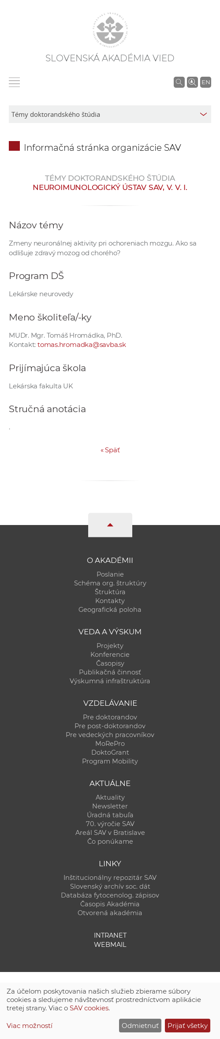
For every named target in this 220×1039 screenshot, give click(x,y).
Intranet (110, 935)
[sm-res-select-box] (110, 114)
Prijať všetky (188, 1025)
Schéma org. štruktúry (110, 583)
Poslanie (110, 574)
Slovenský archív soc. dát (110, 886)
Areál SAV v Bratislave (110, 833)
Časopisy (110, 663)
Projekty (110, 646)
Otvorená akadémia (110, 913)
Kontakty (110, 601)
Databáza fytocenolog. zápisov (110, 895)
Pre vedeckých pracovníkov (110, 735)
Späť (110, 450)
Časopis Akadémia (110, 904)
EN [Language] (205, 82)
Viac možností (29, 1025)
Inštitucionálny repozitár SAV (110, 878)
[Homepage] (110, 30)
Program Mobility (110, 761)
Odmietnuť (140, 1025)
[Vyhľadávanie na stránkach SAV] (179, 82)
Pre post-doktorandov (110, 726)
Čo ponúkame (110, 841)
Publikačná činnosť (110, 672)
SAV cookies (89, 1008)
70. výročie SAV (110, 824)
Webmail (110, 945)
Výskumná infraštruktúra (110, 681)
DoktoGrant (110, 752)
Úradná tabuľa (110, 815)
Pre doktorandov (110, 717)
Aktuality (110, 797)
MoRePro (110, 744)
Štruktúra (110, 592)
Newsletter (110, 806)
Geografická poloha (110, 610)
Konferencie (110, 655)
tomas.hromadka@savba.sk (81, 344)
